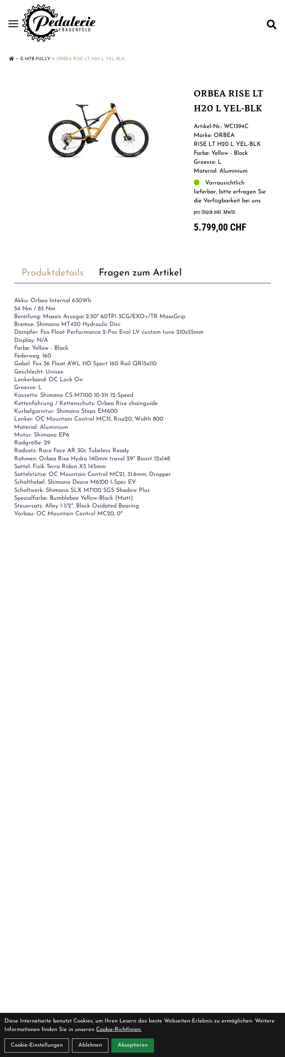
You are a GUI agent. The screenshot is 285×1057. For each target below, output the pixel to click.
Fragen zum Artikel (140, 273)
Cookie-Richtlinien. (119, 1029)
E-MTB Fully (35, 59)
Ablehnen (90, 1045)
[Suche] (272, 24)
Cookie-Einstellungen (37, 1045)
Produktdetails (53, 273)
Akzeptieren (133, 1045)
